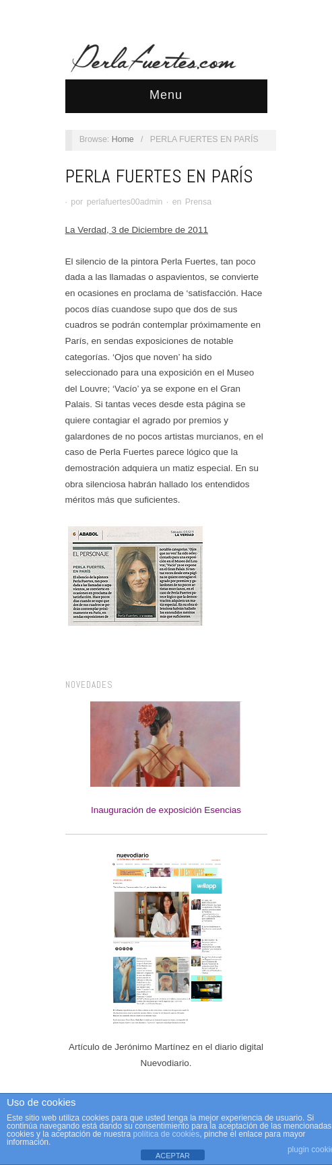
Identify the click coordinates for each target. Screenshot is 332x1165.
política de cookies (166, 1134)
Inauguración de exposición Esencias (166, 758)
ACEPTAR (173, 1156)
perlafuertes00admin (125, 202)
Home (123, 139)
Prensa (198, 202)
